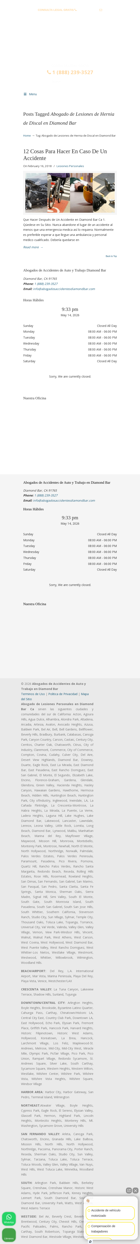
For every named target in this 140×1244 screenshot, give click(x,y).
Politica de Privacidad (62, 694)
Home (27, 135)
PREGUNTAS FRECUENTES (70, 3)
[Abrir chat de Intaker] (90, 1242)
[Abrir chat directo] (129, 1190)
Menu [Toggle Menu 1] (30, 94)
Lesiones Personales (70, 166)
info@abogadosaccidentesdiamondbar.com (70, 16)
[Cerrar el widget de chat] (136, 1190)
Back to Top (111, 256)
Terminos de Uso (33, 694)
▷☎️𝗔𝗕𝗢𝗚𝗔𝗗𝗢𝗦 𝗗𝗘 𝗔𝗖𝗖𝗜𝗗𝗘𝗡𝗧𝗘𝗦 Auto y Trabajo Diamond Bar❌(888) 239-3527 (70, 45)
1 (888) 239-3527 (88, 10)
